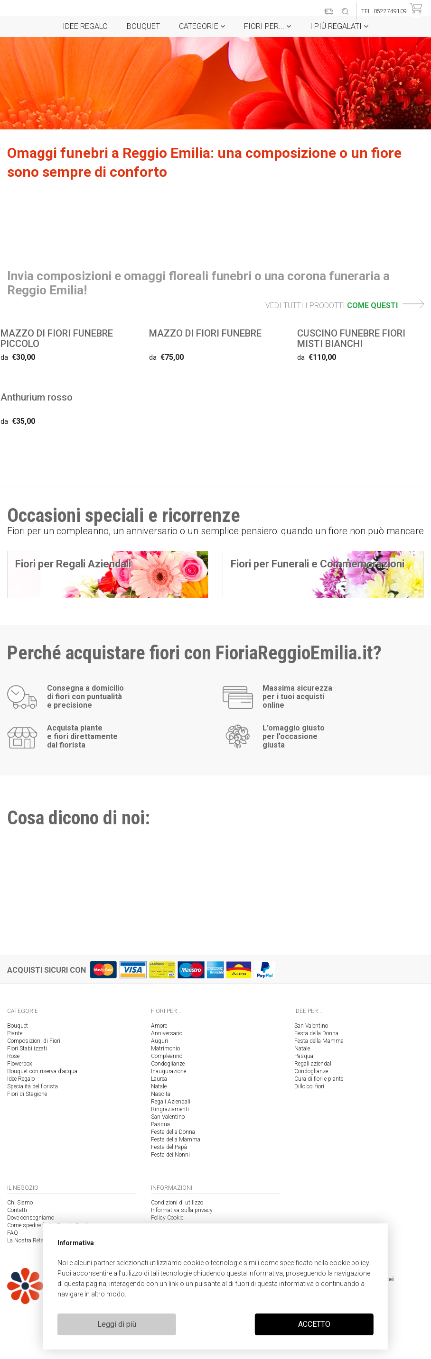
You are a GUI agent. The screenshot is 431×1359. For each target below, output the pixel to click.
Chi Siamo (20, 1202)
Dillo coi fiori (309, 1086)
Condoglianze (168, 1063)
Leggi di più (116, 1324)
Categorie (202, 26)
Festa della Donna (173, 1132)
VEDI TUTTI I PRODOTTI (344, 305)
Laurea (159, 1079)
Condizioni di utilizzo (177, 1202)
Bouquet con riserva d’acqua (42, 1071)
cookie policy (349, 1263)
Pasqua (160, 1124)
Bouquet (143, 26)
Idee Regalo (85, 26)
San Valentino (168, 1116)
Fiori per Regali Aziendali (73, 564)
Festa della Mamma (175, 1139)
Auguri (159, 1041)
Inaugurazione (168, 1071)
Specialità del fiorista (32, 1086)
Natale (159, 1086)
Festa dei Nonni (170, 1154)
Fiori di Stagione (27, 1094)
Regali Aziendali (170, 1101)
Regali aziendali (313, 1063)
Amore (159, 1025)
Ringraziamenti (170, 1109)
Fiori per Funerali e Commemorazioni (317, 564)
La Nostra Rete (25, 1240)
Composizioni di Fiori (33, 1041)
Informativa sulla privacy (182, 1210)
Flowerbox (19, 1063)
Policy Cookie (167, 1217)
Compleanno (166, 1056)
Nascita (160, 1094)
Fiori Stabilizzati (27, 1048)
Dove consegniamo (30, 1217)
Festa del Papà (169, 1147)
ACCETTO (314, 1324)
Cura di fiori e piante (318, 1079)
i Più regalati (339, 26)
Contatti (17, 1210)
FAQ (12, 1233)
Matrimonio (165, 1048)
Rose (13, 1056)
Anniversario (166, 1033)
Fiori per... (267, 26)
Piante (14, 1033)
